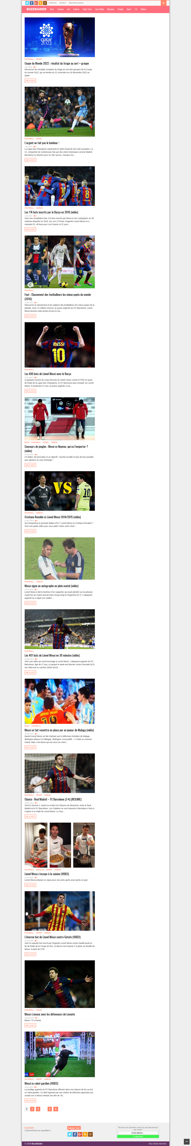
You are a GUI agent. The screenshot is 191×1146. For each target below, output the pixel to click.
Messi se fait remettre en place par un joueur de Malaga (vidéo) (59, 730)
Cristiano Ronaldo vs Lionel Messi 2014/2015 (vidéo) (53, 517)
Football (29, 59)
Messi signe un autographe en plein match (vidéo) (51, 586)
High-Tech (87, 9)
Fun (68, 9)
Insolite (40, 870)
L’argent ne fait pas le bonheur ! (42, 143)
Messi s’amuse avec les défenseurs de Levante (50, 1014)
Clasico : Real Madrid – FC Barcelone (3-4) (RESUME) (53, 799)
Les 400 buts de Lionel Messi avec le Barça (48, 374)
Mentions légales (76, 3)
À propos (52, 3)
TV (136, 9)
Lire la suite (30, 80)
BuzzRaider (29, 1127)
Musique (110, 9)
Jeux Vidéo (99, 9)
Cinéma (60, 9)
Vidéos (143, 9)
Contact (62, 3)
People (120, 9)
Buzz (52, 9)
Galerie (76, 9)
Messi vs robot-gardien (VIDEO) (41, 1083)
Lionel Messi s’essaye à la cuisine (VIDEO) (47, 874)
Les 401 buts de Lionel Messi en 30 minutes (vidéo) (52, 655)
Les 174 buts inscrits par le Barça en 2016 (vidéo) (51, 212)
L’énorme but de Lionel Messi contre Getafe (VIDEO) (53, 937)
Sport (129, 9)
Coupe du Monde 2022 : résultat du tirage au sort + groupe (57, 63)
